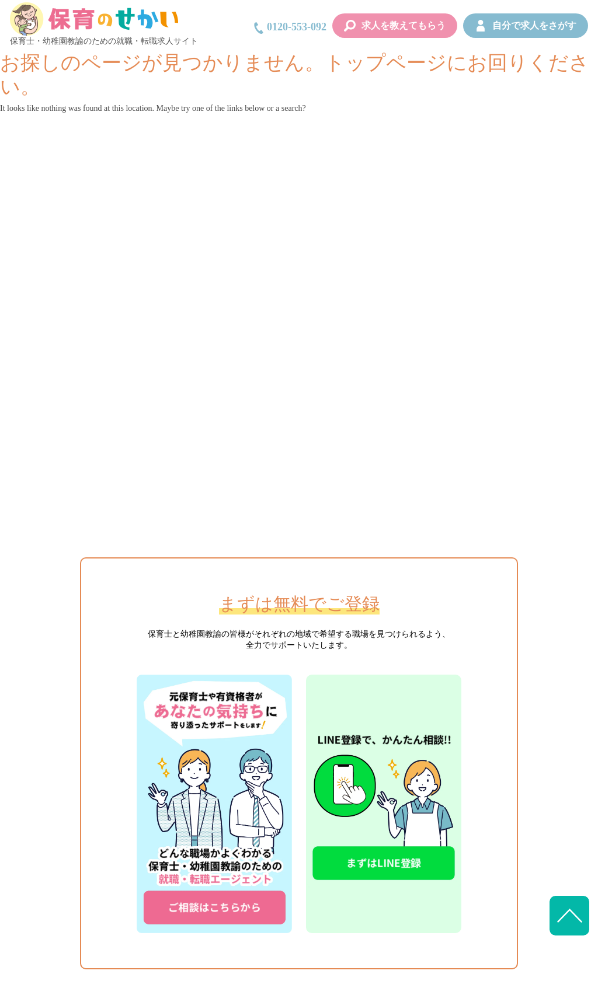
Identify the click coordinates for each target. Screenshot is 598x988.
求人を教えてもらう (395, 26)
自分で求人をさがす (525, 26)
